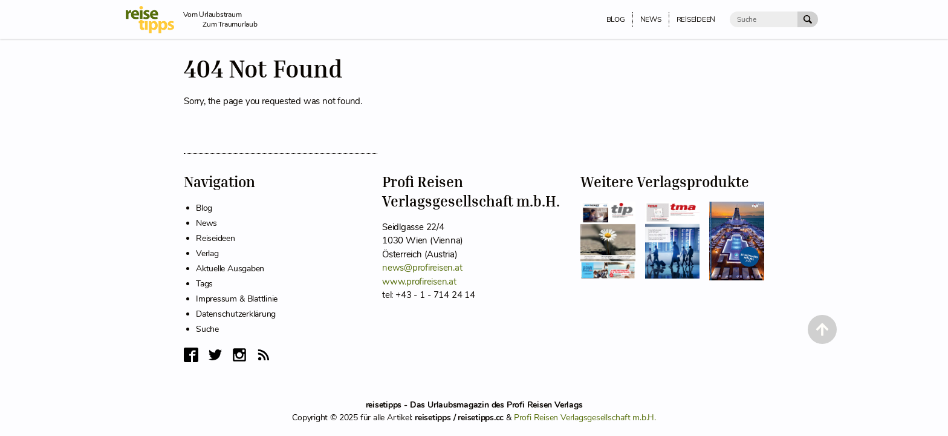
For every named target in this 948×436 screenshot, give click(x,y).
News (206, 223)
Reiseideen (215, 238)
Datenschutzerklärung (236, 314)
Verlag (207, 253)
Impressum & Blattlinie (237, 299)
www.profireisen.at (419, 282)
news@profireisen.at (422, 268)
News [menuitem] (650, 19)
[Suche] (763, 19)
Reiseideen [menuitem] (696, 19)
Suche (207, 329)
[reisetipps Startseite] (154, 19)
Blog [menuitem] (615, 19)
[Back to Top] (822, 329)
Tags (204, 283)
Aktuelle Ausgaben (230, 268)
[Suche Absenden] (807, 19)
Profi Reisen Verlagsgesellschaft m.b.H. (585, 417)
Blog (204, 208)
